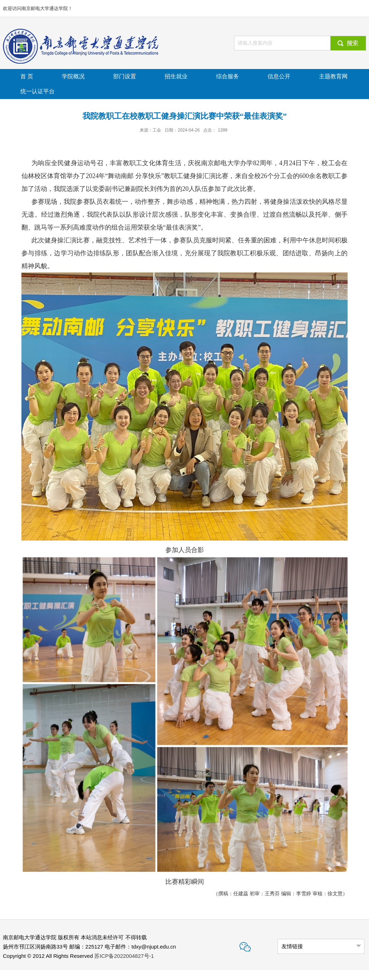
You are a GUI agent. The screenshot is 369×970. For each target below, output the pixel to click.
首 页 (26, 76)
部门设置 (124, 76)
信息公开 (279, 76)
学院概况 (73, 76)
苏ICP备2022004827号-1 (124, 956)
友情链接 (292, 946)
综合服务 (227, 76)
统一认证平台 (37, 91)
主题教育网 (333, 76)
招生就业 (176, 76)
